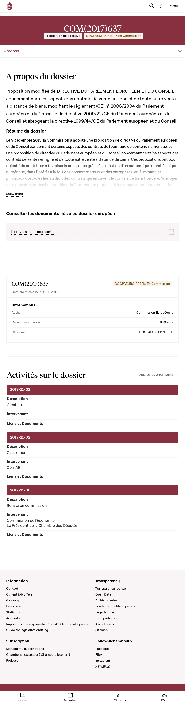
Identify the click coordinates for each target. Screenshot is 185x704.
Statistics (13, 612)
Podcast (12, 660)
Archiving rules (106, 600)
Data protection (107, 618)
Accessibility (15, 618)
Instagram (102, 660)
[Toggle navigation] (173, 6)
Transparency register (111, 588)
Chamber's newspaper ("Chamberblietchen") (38, 655)
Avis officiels (104, 624)
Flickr (99, 655)
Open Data (103, 594)
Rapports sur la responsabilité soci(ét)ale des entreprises (47, 624)
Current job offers (19, 594)
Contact (12, 588)
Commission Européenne (154, 313)
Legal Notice (104, 612)
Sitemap (101, 630)
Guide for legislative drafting (27, 630)
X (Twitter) (102, 666)
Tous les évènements (155, 374)
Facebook (102, 649)
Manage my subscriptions (25, 649)
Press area (13, 606)
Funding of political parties (115, 606)
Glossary (12, 600)
